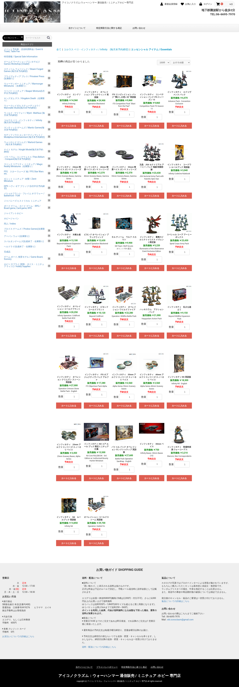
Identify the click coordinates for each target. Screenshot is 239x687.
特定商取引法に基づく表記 (134, 667)
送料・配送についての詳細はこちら (99, 647)
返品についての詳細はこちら (175, 601)
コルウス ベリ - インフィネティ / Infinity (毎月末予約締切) (96, 49)
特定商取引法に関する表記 (109, 28)
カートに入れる (68, 126)
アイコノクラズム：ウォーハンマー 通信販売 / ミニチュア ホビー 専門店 (119, 676)
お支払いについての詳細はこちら (18, 636)
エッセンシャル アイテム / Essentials (151, 49)
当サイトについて (77, 28)
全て (58, 49)
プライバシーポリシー (107, 667)
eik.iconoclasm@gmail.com (180, 619)
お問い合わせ (138, 28)
